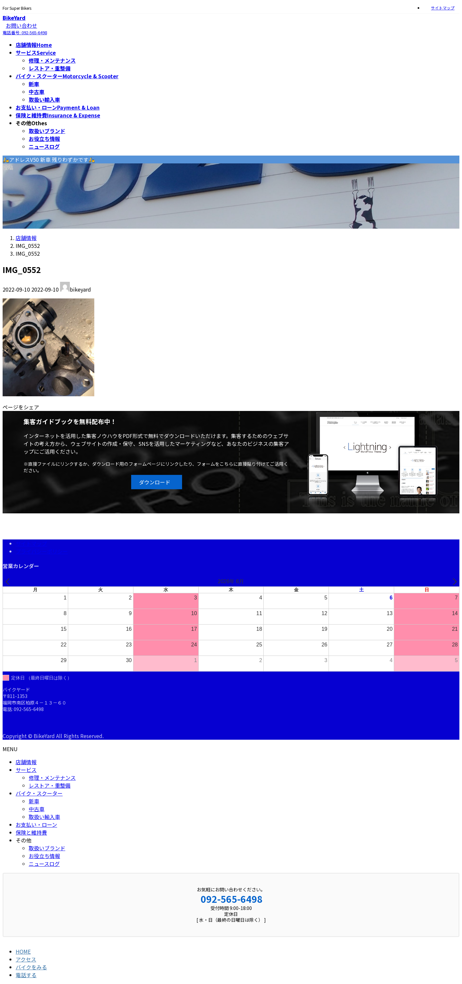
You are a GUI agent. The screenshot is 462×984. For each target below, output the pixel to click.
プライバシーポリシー (42, 551)
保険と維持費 (31, 832)
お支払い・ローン (36, 824)
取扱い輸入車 (44, 99)
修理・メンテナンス (52, 60)
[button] (156, 482)
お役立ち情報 (44, 139)
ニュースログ (44, 146)
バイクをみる (31, 967)
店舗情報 (26, 762)
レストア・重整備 (49, 68)
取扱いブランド (47, 131)
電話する (26, 975)
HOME (23, 951)
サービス (26, 770)
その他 (23, 840)
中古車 (36, 92)
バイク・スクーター (39, 793)
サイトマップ (442, 7)
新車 (34, 84)
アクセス (26, 959)
